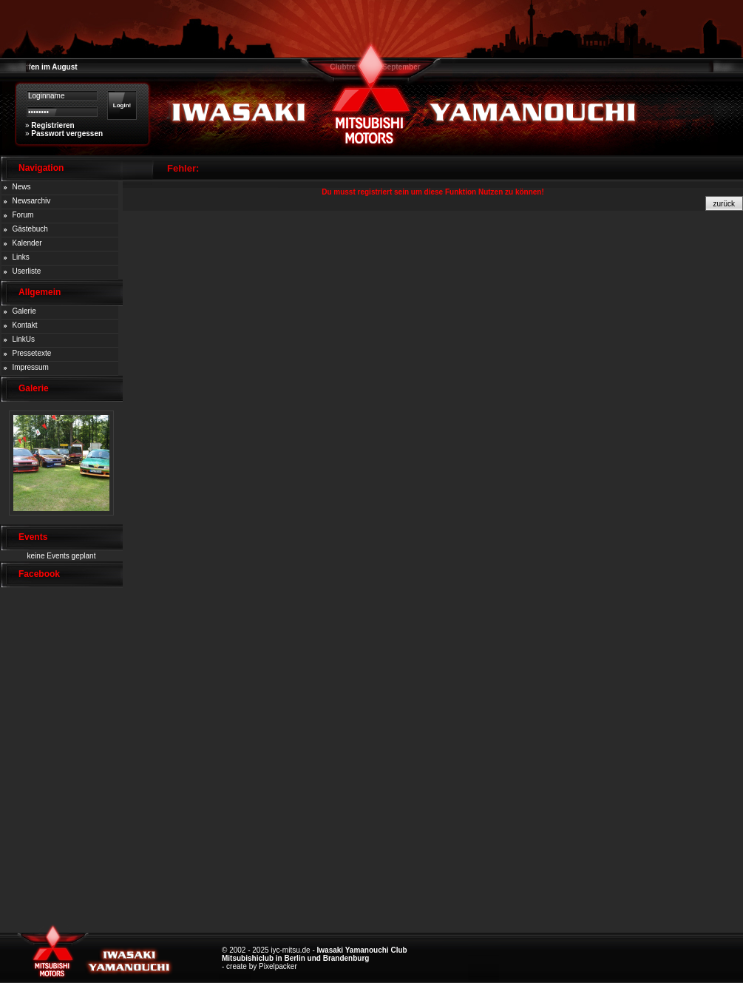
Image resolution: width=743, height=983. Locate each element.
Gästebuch (30, 229)
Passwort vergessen (67, 133)
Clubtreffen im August (39, 67)
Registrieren (52, 125)
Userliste (27, 271)
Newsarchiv (32, 201)
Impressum (31, 367)
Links (21, 257)
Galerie (24, 311)
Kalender (27, 243)
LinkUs (24, 339)
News (22, 187)
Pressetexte (32, 353)
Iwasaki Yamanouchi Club (362, 950)
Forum (23, 215)
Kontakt (25, 325)
